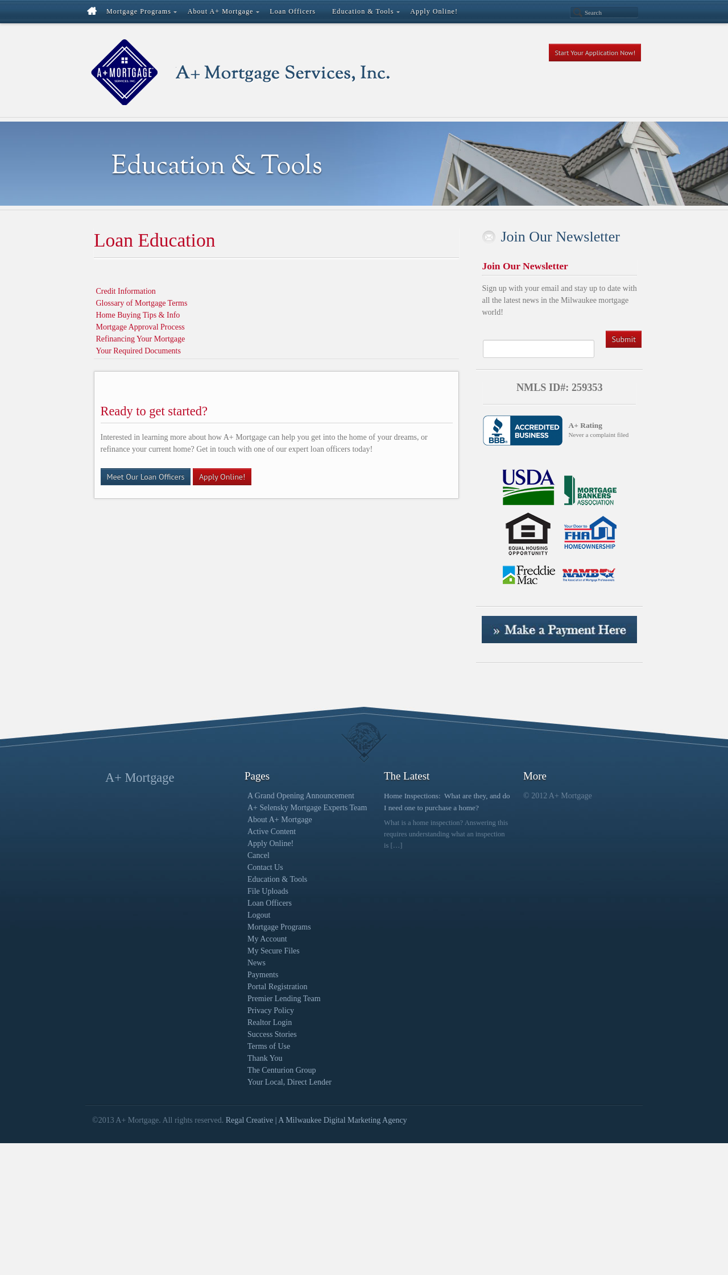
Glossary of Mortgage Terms (142, 303)
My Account (267, 939)
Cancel (258, 855)
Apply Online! (222, 477)
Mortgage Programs (279, 927)
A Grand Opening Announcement (300, 795)
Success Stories (272, 1034)
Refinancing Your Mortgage (140, 339)
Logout (258, 915)
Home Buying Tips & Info (138, 315)
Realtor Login (269, 1022)
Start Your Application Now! (595, 52)
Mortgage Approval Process (140, 327)
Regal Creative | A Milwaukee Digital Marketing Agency (316, 1120)
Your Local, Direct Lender (289, 1082)
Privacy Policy (270, 1010)
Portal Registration (277, 986)
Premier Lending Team (284, 998)
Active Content (271, 831)
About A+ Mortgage (279, 819)
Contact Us (265, 867)
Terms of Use (268, 1046)
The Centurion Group (281, 1070)
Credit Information (126, 291)
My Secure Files (273, 951)
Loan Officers (269, 903)
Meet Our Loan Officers (146, 477)
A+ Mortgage (139, 777)
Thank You (264, 1058)
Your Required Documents (138, 351)
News (256, 963)
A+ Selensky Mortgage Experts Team (307, 807)
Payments (262, 974)
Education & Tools (277, 879)
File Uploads (267, 891)
